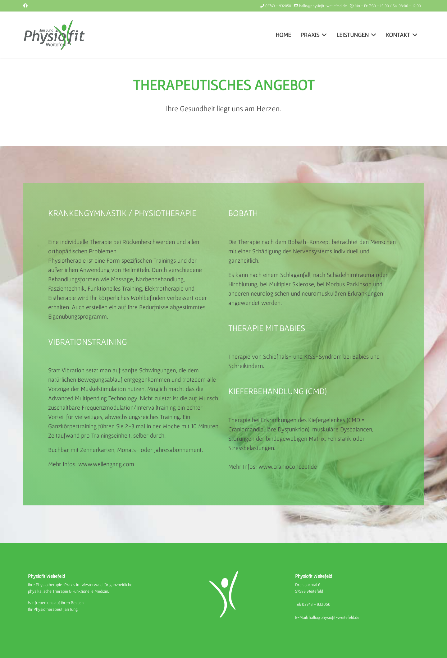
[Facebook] (25, 5)
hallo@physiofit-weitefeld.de (323, 5)
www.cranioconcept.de (287, 466)
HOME (283, 34)
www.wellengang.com (106, 464)
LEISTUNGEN (352, 34)
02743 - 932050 (278, 5)
